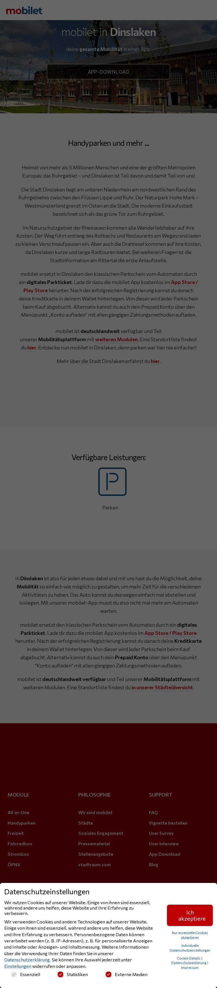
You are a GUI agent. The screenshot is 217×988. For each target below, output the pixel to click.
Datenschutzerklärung (27, 960)
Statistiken (73, 974)
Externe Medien (126, 974)
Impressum (190, 968)
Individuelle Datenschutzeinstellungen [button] (190, 948)
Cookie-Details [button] (189, 958)
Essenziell (25, 974)
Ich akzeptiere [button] (192, 915)
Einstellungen (17, 966)
